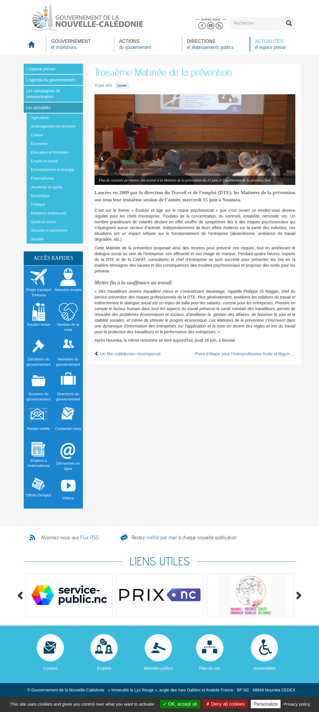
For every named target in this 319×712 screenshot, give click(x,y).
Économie (39, 143)
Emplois (104, 668)
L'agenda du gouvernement (50, 80)
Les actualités (38, 107)
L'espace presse (40, 69)
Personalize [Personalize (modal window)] (266, 704)
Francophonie (42, 178)
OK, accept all (180, 704)
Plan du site (209, 668)
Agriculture (40, 117)
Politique (38, 204)
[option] (69, 595)
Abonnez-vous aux (70, 537)
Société (37, 239)
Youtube (210, 26)
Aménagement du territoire (53, 126)
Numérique (40, 196)
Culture (37, 135)
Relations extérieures (48, 213)
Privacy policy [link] (297, 704)
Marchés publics (158, 668)
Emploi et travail (44, 161)
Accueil (35, 46)
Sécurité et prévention (49, 230)
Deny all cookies (225, 704)
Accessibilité (264, 668)
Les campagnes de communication (43, 94)
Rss (219, 26)
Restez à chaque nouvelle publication (184, 537)
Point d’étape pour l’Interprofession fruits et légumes (245, 353)
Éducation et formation (49, 152)
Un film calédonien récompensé (127, 353)
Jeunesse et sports (46, 187)
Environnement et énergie (52, 170)
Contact (50, 668)
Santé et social (43, 222)
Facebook (202, 26)
